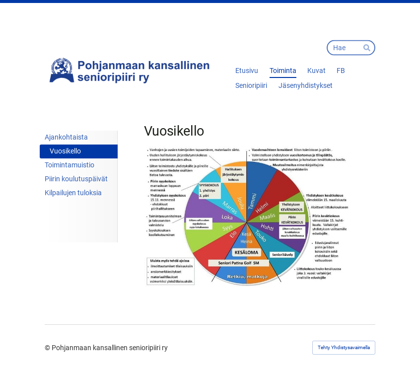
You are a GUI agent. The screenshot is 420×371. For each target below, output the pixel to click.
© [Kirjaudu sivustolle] (48, 348)
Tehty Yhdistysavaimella (344, 347)
